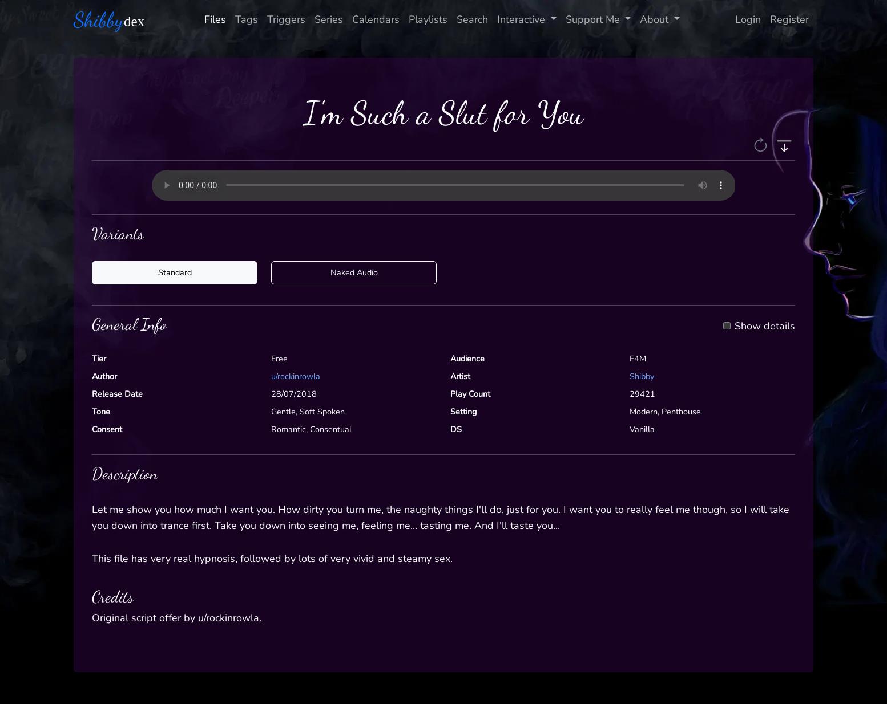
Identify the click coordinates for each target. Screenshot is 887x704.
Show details (765, 326)
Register (789, 19)
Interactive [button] (522, 19)
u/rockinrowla (295, 376)
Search (472, 19)
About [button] (655, 19)
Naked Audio (354, 272)
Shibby (642, 376)
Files (215, 19)
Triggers (286, 19)
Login (748, 19)
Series (329, 19)
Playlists (428, 19)
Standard (175, 272)
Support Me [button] (594, 19)
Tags (246, 19)
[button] (761, 144)
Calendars (376, 19)
